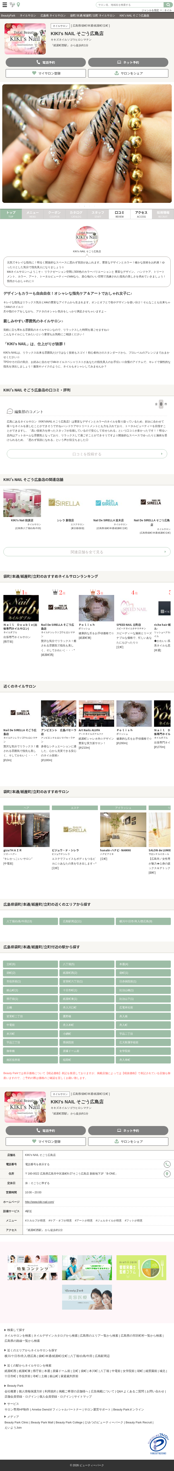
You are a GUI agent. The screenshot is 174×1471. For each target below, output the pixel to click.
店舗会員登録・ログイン (21, 1396)
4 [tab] (94, 206)
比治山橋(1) (126, 990)
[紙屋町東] (85, 637)
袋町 (84, 1371)
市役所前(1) (14, 981)
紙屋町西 (10, 1371)
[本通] (157, 650)
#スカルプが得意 (35, 1220)
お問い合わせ (155, 1391)
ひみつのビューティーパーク (104, 1422)
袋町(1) (123, 972)
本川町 (11, 1033)
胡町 (140, 1371)
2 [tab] (84, 206)
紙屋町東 (25, 1371)
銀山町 (54, 1376)
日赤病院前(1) (127, 981)
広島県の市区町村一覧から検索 (141, 1335)
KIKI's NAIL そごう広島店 (40, 1155)
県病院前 (68, 1042)
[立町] (119, 647)
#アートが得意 (84, 1220)
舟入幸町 (124, 1059)
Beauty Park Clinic (17, 1422)
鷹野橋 (67, 1016)
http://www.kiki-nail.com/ (39, 1202)
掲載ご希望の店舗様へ (73, 1391)
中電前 (11, 1025)
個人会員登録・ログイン (55, 1396)
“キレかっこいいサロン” (17, 858)
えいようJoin (13, 1427)
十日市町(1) (70, 990)
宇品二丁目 (126, 1033)
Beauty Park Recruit (139, 1422)
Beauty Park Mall (42, 1422)
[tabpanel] (87, 143)
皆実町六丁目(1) (73, 981)
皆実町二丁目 (15, 1016)
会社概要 (10, 1391)
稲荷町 (67, 1059)
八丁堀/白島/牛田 (81, 1356)
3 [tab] (89, 206)
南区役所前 (13, 1059)
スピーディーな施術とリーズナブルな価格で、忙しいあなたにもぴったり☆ (134, 638)
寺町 (36, 1376)
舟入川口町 (70, 1007)
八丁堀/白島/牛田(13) (19, 921)
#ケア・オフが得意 (60, 1220)
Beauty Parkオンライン (128, 1409)
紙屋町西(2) (70, 972)
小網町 (67, 1033)
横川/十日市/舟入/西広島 (20, 1356)
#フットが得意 (134, 1220)
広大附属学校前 (128, 1042)
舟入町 (123, 1025)
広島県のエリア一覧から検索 (99, 1335)
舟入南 (123, 1016)
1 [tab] (79, 206)
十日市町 (10, 1376)
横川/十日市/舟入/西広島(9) (135, 921)
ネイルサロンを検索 (18, 1335)
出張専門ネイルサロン (17, 637)
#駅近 (28, 1211)
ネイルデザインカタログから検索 (56, 1335)
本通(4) (123, 964)
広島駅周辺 (102, 1356)
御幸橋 (11, 1051)
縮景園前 (151, 1371)
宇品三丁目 (13, 1042)
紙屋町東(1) (70, 998)
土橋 (9, 1007)
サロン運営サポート (97, 1409)
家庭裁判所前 (69, 1376)
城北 (162, 1371)
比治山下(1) (126, 998)
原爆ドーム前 (71, 1051)
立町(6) (11, 964)
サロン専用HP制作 (17, 1409)
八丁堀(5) (69, 964)
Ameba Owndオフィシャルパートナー (57, 1409)
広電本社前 (126, 1007)
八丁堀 (104, 1371)
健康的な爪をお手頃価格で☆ (96, 633)
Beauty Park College (69, 1422)
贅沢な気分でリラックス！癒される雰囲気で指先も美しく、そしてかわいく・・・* (58, 645)
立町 (75, 1371)
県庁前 (37, 1371)
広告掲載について (102, 1391)
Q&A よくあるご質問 (130, 1391)
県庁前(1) (12, 998)
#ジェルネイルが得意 (109, 1220)
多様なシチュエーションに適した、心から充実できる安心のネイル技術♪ (58, 751)
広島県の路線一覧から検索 (22, 1340)
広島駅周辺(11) (72, 921)
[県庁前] (8, 641)
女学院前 (124, 1051)
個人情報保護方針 (30, 1391)
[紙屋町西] (47, 654)
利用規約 (50, 1391)
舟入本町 (68, 1025)
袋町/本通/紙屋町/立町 (53, 1356)
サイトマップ (83, 1396)
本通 (47, 1371)
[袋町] (152, 872)
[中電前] (8, 863)
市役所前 (25, 1376)
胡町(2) (11, 972)
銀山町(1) (12, 990)
